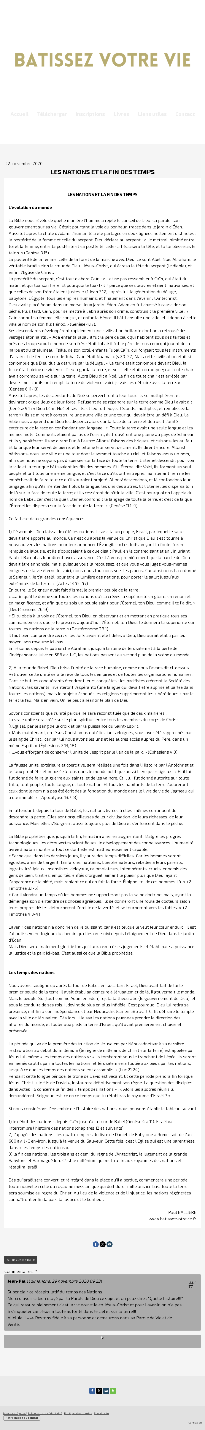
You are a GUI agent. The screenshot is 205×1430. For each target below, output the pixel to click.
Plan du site (101, 1413)
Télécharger (52, 114)
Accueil (19, 114)
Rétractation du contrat (22, 1417)
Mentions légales (14, 1413)
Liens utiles (152, 114)
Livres (121, 114)
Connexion (195, 1422)
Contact (185, 114)
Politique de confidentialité (45, 1413)
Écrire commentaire (20, 1259)
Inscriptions (90, 114)
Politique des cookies (78, 1413)
